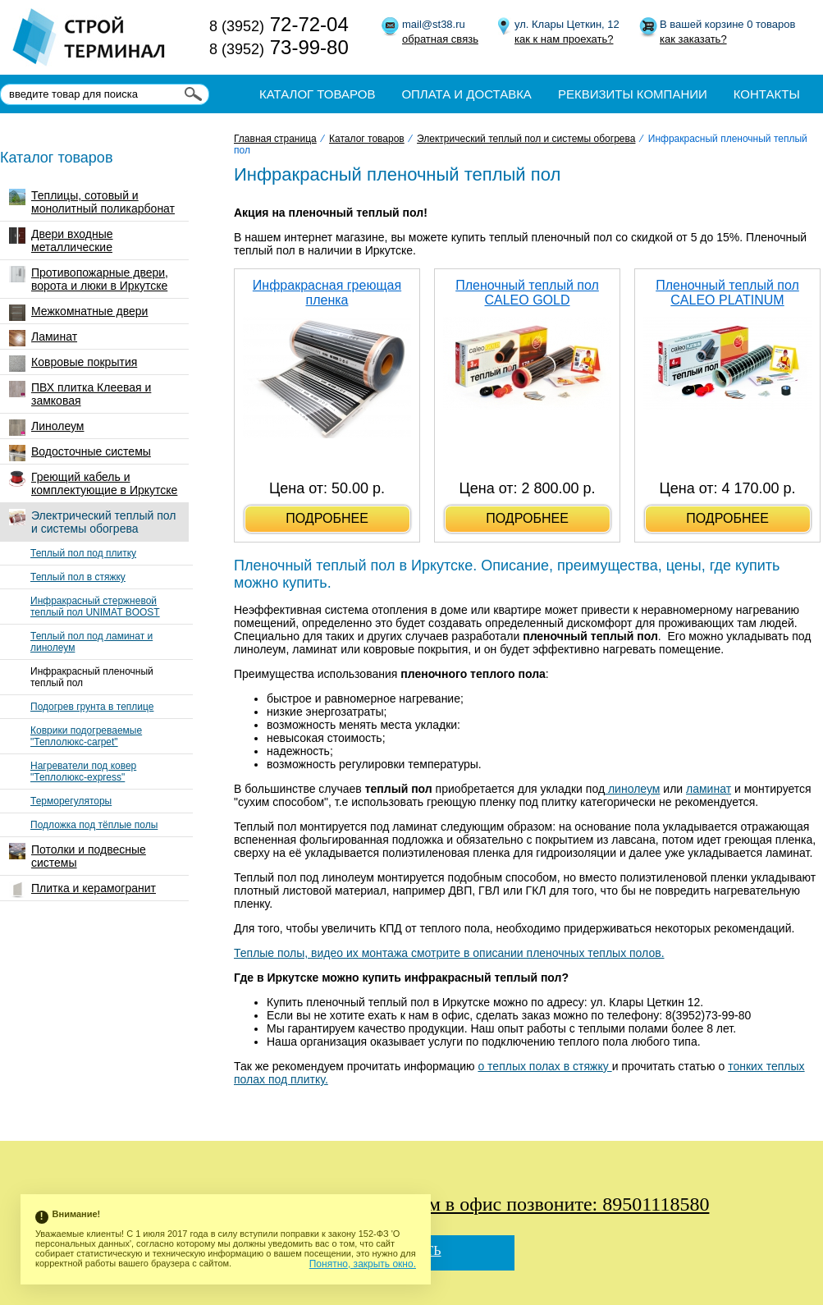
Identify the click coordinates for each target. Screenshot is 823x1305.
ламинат (708, 788)
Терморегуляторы (71, 801)
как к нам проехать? (563, 39)
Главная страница (275, 138)
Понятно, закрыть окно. (362, 1264)
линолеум (632, 788)
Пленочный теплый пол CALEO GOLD (527, 292)
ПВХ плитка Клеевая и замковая (80, 394)
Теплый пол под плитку (83, 553)
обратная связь (440, 39)
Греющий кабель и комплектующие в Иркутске (93, 483)
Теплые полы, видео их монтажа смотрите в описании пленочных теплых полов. (449, 952)
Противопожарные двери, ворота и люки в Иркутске (88, 279)
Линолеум (46, 427)
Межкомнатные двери (78, 312)
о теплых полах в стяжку (544, 1066)
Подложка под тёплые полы (94, 825)
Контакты (767, 94)
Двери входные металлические (61, 240)
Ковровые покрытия (73, 363)
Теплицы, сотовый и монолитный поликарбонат (92, 202)
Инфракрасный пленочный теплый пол (91, 677)
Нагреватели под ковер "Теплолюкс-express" (83, 771)
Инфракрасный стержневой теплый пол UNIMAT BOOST (95, 606)
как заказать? (693, 39)
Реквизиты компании (632, 94)
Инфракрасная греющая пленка (327, 292)
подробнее (327, 518)
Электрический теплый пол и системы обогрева (92, 522)
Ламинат (43, 338)
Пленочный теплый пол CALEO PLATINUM (727, 292)
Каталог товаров (317, 94)
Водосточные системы (80, 453)
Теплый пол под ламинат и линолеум (91, 641)
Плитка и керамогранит (82, 889)
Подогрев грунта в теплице (91, 706)
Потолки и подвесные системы (77, 856)
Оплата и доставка (466, 94)
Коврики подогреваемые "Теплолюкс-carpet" (86, 736)
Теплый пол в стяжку (78, 577)
